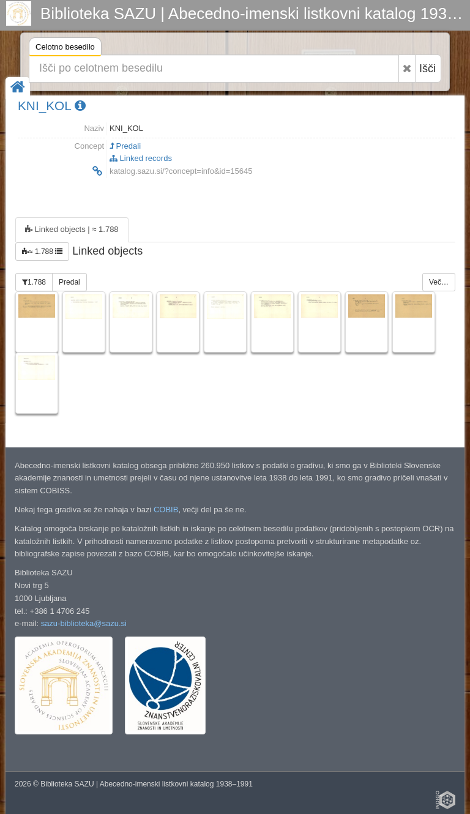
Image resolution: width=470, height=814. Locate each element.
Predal (69, 282)
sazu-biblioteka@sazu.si (84, 623)
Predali (125, 146)
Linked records (141, 158)
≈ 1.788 (42, 251)
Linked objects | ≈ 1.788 (72, 229)
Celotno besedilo (65, 48)
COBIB (166, 509)
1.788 (34, 282)
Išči (427, 68)
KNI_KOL (52, 106)
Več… (439, 282)
